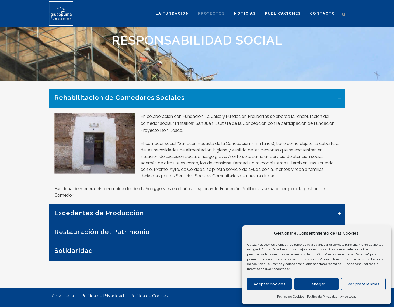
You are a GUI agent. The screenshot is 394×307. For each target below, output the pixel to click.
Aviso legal (348, 296)
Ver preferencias (363, 284)
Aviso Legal (63, 295)
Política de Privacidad (322, 296)
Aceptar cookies (269, 284)
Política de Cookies (290, 296)
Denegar (316, 284)
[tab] (197, 98)
